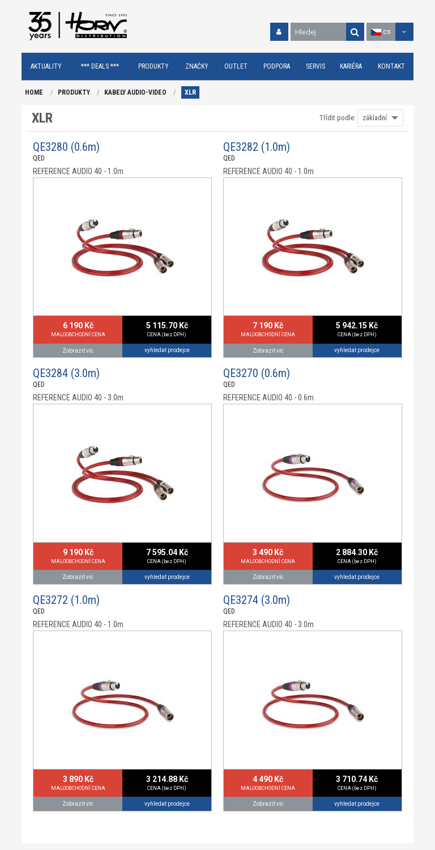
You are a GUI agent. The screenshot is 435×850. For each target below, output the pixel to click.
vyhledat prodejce (167, 350)
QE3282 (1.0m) (256, 147)
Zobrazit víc (77, 351)
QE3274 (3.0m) (256, 600)
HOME (34, 92)
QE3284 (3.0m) (66, 373)
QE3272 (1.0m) (66, 600)
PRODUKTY (74, 92)
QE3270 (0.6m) (256, 373)
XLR (190, 92)
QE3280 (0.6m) (66, 147)
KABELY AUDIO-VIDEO (135, 92)
